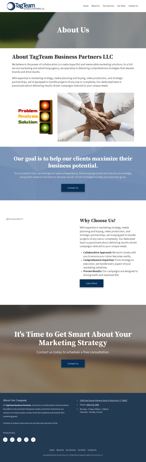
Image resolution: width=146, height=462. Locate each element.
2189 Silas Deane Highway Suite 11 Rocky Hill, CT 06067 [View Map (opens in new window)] (103, 400)
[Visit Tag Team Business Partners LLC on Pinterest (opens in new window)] (26, 439)
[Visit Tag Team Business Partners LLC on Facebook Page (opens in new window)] (5, 439)
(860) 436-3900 (92, 404)
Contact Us (73, 187)
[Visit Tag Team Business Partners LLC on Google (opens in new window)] (19, 439)
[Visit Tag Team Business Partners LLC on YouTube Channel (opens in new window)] (33, 439)
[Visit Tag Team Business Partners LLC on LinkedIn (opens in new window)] (12, 439)
